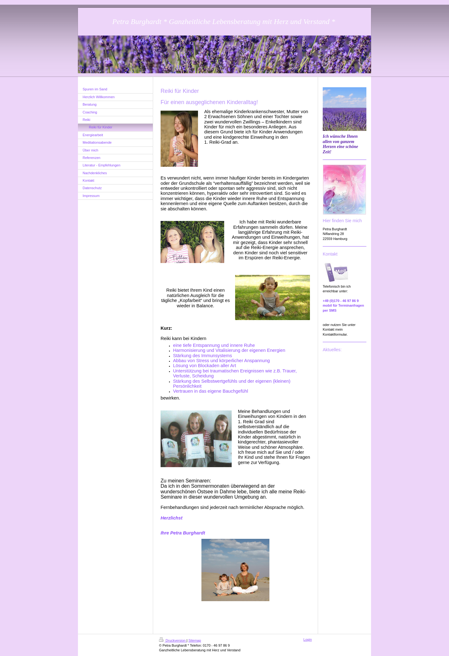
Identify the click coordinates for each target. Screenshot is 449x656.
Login (307, 639)
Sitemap (194, 640)
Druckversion (172, 640)
